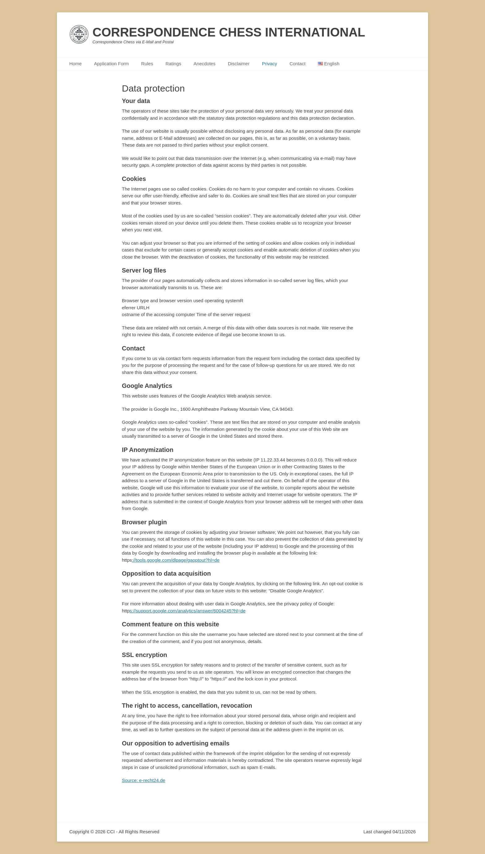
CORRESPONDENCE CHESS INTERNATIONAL (228, 32)
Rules (147, 63)
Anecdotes (205, 63)
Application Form (111, 63)
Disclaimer (239, 63)
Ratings (173, 63)
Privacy (269, 63)
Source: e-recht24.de (143, 780)
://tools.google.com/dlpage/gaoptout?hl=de (176, 560)
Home (75, 63)
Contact (298, 63)
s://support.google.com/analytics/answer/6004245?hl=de (188, 610)
